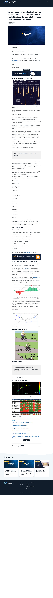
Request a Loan (42, 1)
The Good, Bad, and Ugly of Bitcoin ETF (19, 425)
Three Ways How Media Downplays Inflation (20, 433)
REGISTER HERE (26, 69)
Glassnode (27, 268)
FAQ (20, 486)
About (21, 1)
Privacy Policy (28, 484)
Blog (18, 1)
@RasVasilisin (15, 60)
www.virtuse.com (26, 252)
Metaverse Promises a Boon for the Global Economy (22, 422)
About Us (21, 484)
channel (13, 61)
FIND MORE (26, 440)
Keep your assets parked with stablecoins (20, 428)
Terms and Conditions (30, 486)
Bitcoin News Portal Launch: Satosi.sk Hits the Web (41, 472)
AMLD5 (27, 488)
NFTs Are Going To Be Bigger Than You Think (21, 430)
